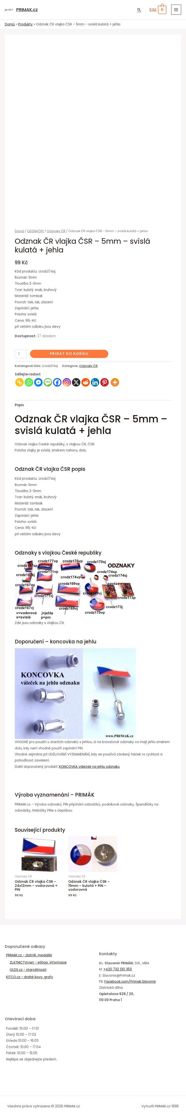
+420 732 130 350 (117, 969)
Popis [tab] (19, 405)
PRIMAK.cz (27, 10)
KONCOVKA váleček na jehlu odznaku (89, 766)
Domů (19, 231)
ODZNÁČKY (35, 231)
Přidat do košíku (69, 353)
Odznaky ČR (56, 231)
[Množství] (21, 354)
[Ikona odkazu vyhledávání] (139, 10)
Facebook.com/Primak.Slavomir (130, 981)
